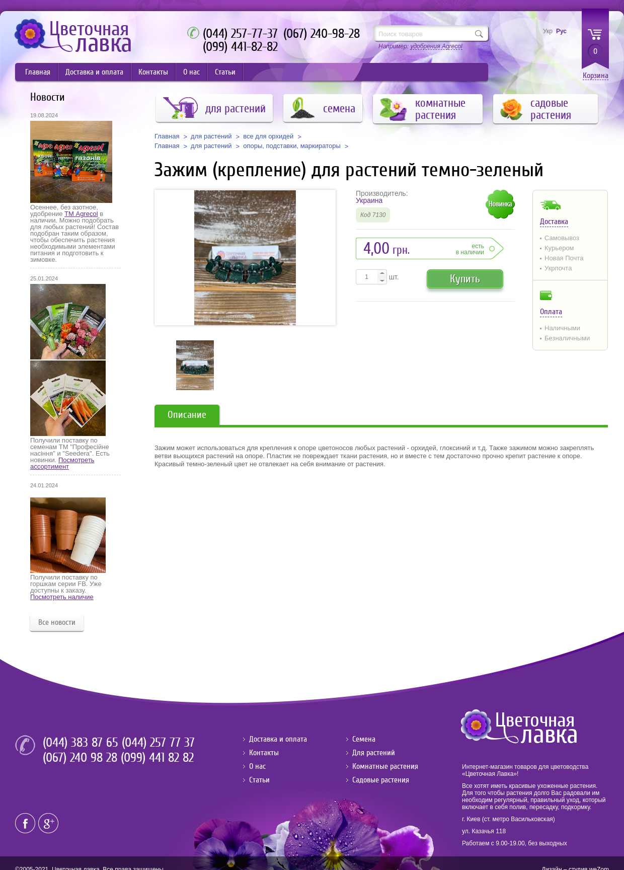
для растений (211, 136)
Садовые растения (380, 779)
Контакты (153, 72)
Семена (363, 739)
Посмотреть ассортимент (62, 463)
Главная (37, 72)
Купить (465, 278)
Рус (561, 31)
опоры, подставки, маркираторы (292, 146)
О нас (191, 72)
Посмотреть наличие (62, 597)
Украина (369, 200)
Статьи (225, 72)
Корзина (595, 75)
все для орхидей (268, 136)
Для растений (373, 752)
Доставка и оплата (94, 72)
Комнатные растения (385, 766)
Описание (187, 414)
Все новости (56, 622)
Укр (548, 31)
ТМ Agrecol (81, 214)
